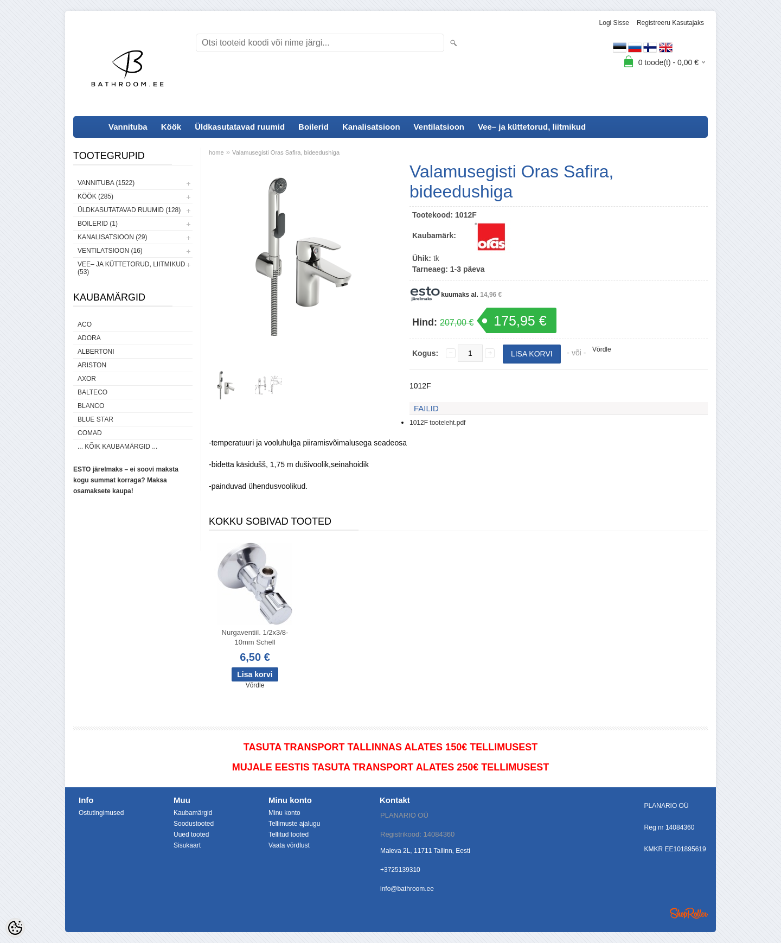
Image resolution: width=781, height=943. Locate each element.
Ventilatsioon (439, 126)
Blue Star (95, 419)
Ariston (92, 365)
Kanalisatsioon (371, 126)
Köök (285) (95, 196)
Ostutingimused (101, 813)
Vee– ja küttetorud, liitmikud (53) (131, 268)
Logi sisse (614, 23)
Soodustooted (194, 823)
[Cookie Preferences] (15, 928)
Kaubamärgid (193, 813)
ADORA (89, 338)
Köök (171, 126)
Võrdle (601, 349)
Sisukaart (187, 845)
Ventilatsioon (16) (110, 250)
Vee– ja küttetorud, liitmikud (532, 126)
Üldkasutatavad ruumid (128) (129, 210)
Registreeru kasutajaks (670, 23)
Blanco (91, 406)
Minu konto (284, 813)
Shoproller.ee (689, 913)
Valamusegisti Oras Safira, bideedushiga (286, 152)
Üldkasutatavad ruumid (240, 126)
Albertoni (96, 351)
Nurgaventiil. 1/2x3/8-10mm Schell (255, 637)
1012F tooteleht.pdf (437, 422)
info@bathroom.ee (407, 889)
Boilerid (313, 126)
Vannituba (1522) (106, 183)
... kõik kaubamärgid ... (117, 446)
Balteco (92, 392)
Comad (90, 433)
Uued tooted (191, 834)
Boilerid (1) (98, 223)
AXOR (87, 379)
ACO (85, 324)
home (216, 152)
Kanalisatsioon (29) (112, 237)
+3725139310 (400, 870)
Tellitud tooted (288, 834)
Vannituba (128, 126)
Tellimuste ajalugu (294, 823)
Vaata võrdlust (289, 845)
